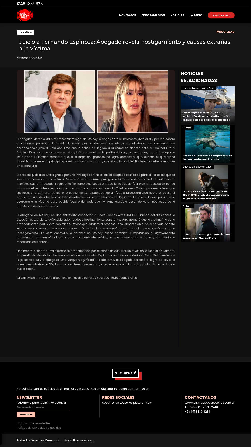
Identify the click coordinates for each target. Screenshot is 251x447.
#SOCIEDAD (225, 32)
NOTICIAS (177, 15)
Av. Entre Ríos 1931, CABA (202, 407)
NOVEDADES (127, 15)
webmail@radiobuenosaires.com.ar (210, 403)
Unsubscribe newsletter (33, 423)
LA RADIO (196, 15)
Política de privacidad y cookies (39, 428)
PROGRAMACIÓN (153, 15)
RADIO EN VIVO (222, 15)
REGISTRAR (26, 414)
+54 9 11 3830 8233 (197, 412)
